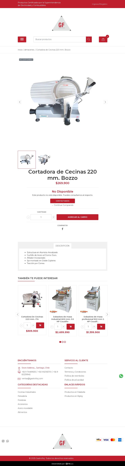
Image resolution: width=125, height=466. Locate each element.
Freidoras (22, 400)
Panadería (22, 396)
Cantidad (41, 212)
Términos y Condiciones (75, 372)
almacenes (29, 50)
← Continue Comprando (62, 205)
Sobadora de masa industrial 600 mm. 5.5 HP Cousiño (62, 319)
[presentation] (20, 102)
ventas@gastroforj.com (32, 378)
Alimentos (22, 412)
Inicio (20, 50)
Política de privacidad (74, 380)
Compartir (62, 225)
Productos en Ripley (74, 396)
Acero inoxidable (25, 408)
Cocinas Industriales (27, 392)
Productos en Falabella (75, 392)
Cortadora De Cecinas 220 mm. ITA (32, 317)
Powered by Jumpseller (85, 458)
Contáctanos (62, 201)
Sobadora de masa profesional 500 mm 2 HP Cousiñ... (93, 319)
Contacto (69, 368)
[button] (60, 342)
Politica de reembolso (74, 376)
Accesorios (23, 404)
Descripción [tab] (62, 246)
